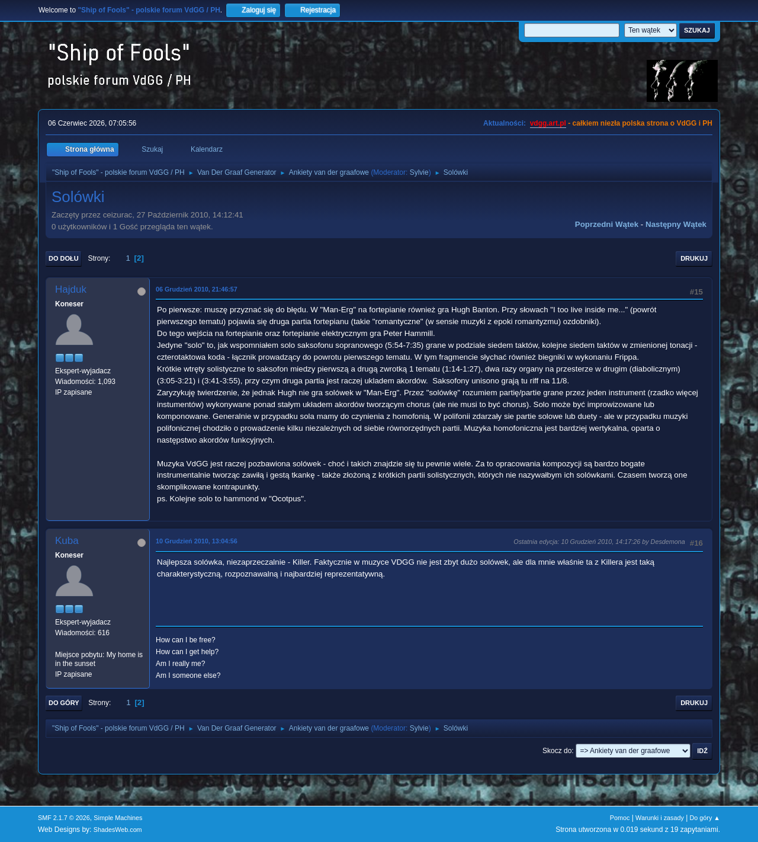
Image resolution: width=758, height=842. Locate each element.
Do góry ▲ (705, 817)
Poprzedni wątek (606, 224)
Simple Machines (118, 817)
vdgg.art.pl (548, 123)
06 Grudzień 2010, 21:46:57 (196, 289)
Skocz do (556, 751)
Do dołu (64, 258)
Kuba (67, 540)
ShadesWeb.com (118, 829)
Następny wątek (675, 224)
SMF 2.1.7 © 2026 (64, 817)
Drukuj (694, 258)
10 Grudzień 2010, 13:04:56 (196, 541)
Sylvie (419, 172)
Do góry (64, 702)
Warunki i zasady (659, 817)
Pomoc (620, 817)
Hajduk (70, 289)
